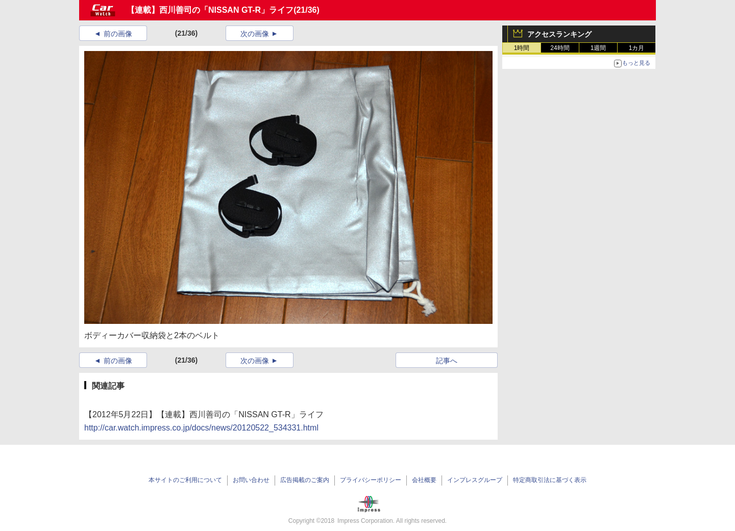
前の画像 (118, 34)
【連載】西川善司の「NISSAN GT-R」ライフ (210, 10)
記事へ (446, 361)
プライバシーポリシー (370, 480)
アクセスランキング (559, 34)
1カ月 (637, 48)
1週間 (598, 48)
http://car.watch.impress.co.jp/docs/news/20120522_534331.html (201, 427)
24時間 (559, 48)
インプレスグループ (474, 480)
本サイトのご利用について (185, 480)
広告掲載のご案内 (304, 480)
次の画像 (254, 34)
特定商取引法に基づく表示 (549, 480)
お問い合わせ (251, 480)
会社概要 (424, 480)
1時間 (522, 48)
